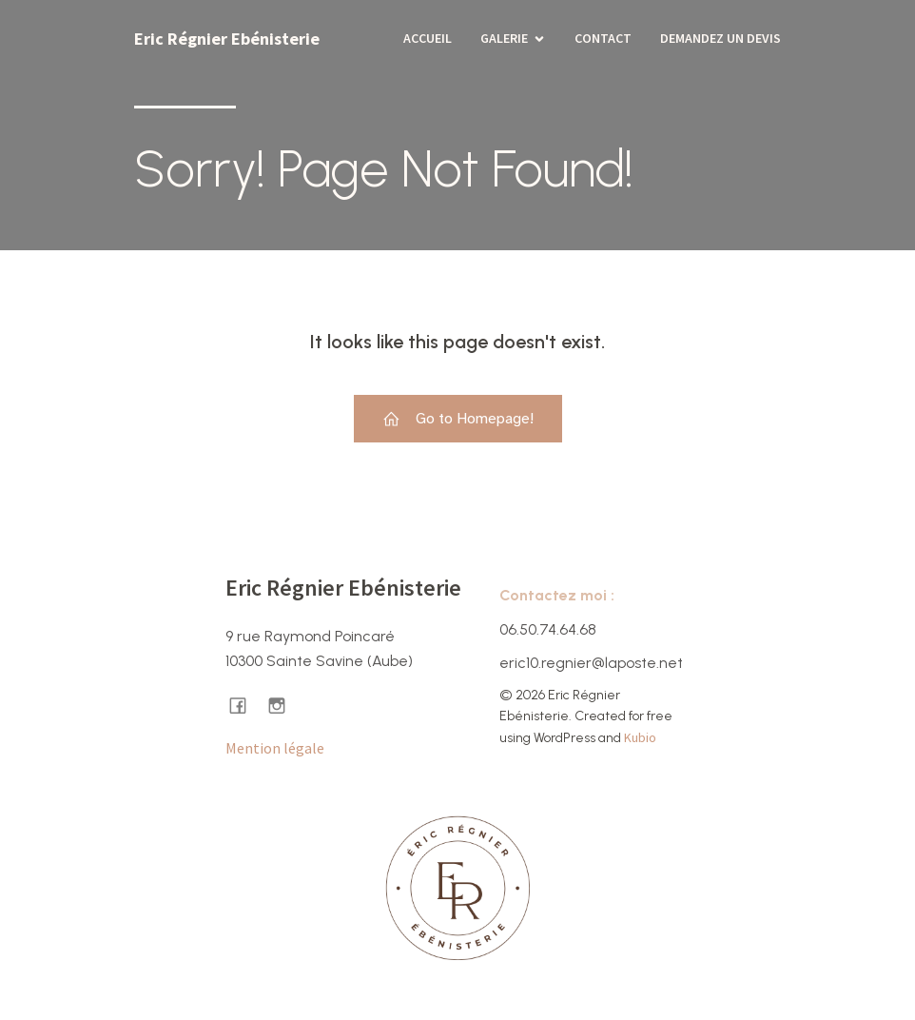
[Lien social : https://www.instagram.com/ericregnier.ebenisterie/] (283, 704)
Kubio (640, 737)
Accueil (427, 38)
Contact (603, 38)
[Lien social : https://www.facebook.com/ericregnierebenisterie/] (244, 704)
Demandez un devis (720, 38)
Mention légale (274, 747)
